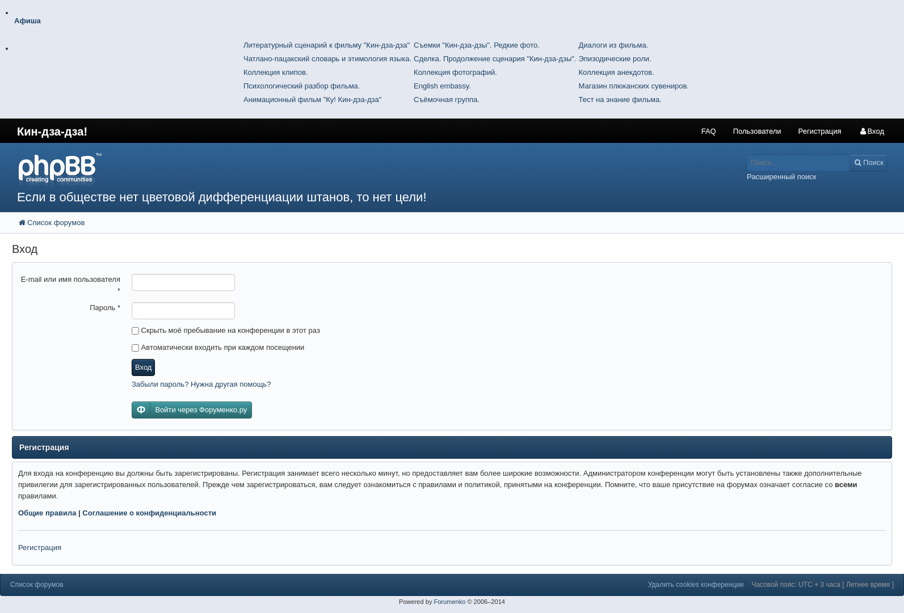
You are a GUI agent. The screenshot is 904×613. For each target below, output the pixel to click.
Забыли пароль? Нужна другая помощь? (201, 384)
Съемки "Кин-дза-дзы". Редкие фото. (477, 45)
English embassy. (442, 86)
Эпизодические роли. (614, 58)
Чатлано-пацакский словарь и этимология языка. (327, 58)
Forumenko (449, 601)
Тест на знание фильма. (619, 99)
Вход (143, 367)
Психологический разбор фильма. (301, 86)
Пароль (105, 307)
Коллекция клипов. (275, 72)
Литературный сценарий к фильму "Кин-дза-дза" (326, 45)
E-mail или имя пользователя (70, 285)
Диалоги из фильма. (613, 45)
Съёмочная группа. (447, 99)
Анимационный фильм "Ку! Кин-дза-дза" (312, 99)
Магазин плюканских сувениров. (633, 86)
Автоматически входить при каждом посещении (218, 347)
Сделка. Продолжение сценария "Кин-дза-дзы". (495, 58)
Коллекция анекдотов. (616, 72)
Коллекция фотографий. (455, 72)
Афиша (27, 20)
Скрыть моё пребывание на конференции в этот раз (226, 330)
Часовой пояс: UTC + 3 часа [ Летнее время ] (822, 585)
